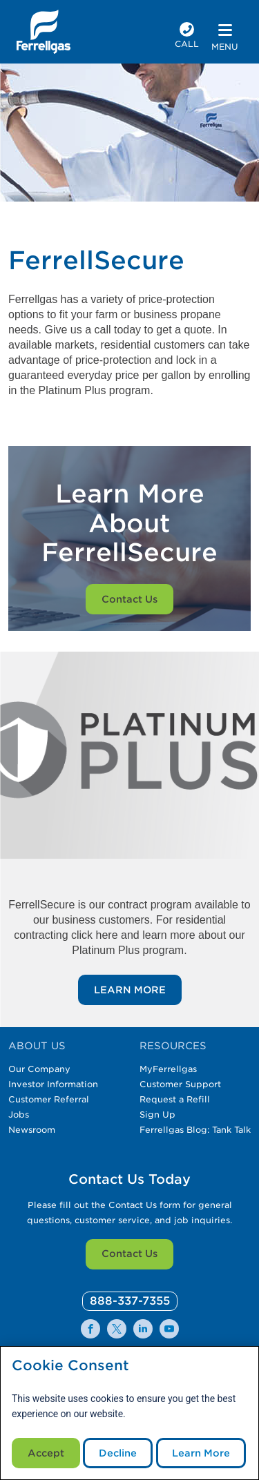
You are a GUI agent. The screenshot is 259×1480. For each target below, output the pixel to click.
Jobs (18, 1114)
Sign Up (157, 1114)
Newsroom (31, 1129)
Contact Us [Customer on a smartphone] (129, 599)
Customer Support (180, 1084)
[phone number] (187, 37)
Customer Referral (48, 1099)
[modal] (129, 1413)
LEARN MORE (130, 989)
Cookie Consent (70, 1366)
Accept (46, 1453)
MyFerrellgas (168, 1069)
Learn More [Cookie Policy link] (201, 1453)
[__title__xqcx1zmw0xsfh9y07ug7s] (43, 32)
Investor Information (53, 1084)
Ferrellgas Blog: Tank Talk (195, 1129)
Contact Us (129, 1253)
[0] (130, 1302)
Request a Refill (175, 1099)
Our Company (39, 1069)
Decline (118, 1453)
